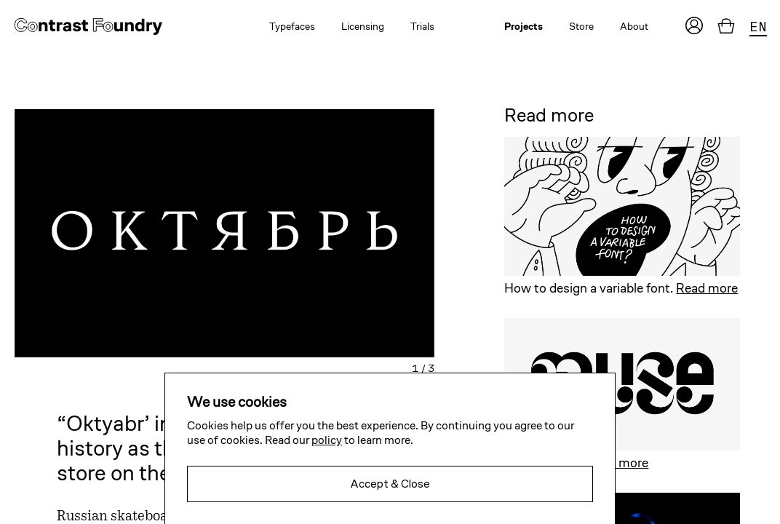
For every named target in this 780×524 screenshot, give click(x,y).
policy (326, 440)
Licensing (362, 26)
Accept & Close (390, 483)
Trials (422, 26)
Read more (707, 287)
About (634, 26)
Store (581, 26)
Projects (523, 26)
